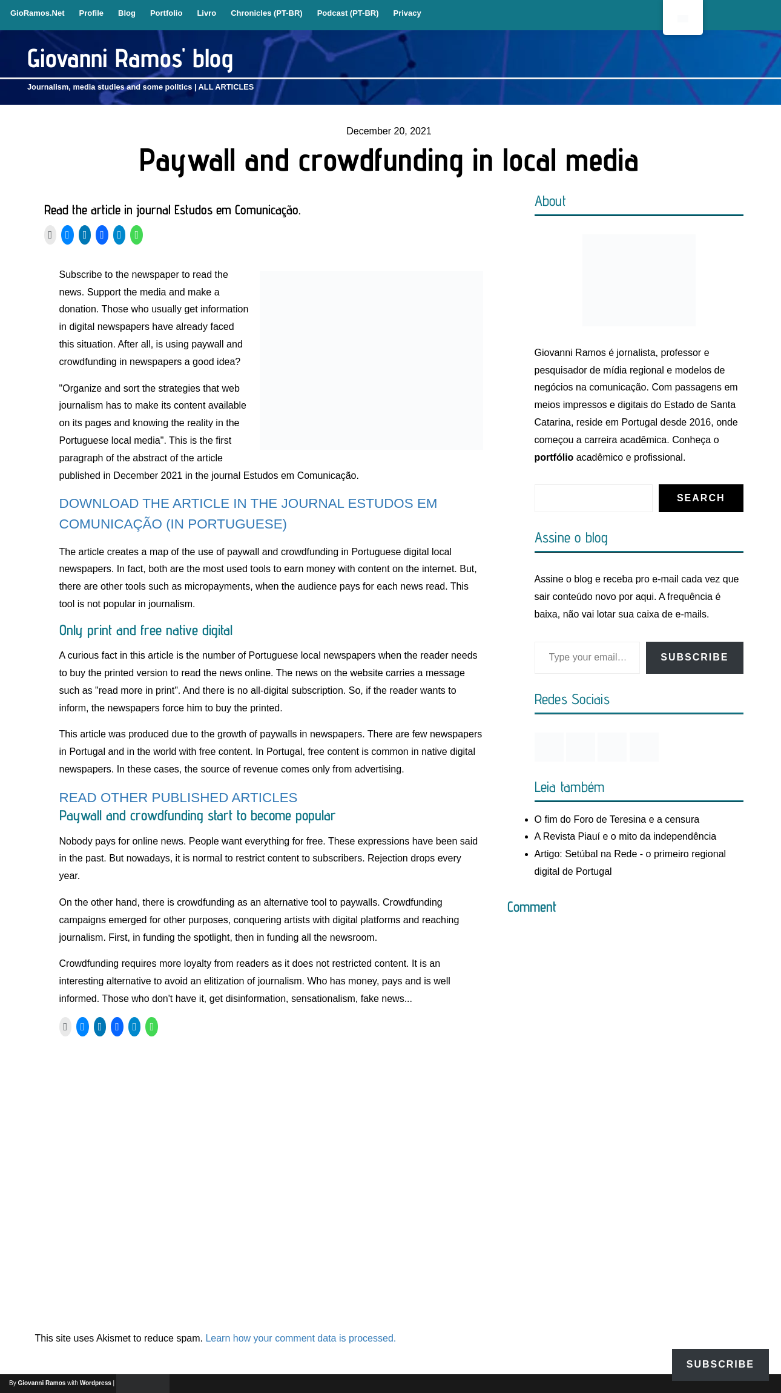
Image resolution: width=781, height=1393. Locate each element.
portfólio (554, 457)
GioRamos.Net (37, 13)
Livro (206, 13)
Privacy (407, 13)
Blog (127, 13)
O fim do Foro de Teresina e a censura (617, 819)
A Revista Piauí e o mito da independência (626, 836)
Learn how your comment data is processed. (300, 1338)
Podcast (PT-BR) (348, 13)
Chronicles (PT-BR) (266, 13)
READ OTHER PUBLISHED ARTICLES (178, 797)
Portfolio (166, 13)
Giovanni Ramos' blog (130, 57)
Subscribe (694, 657)
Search (701, 498)
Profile (91, 13)
